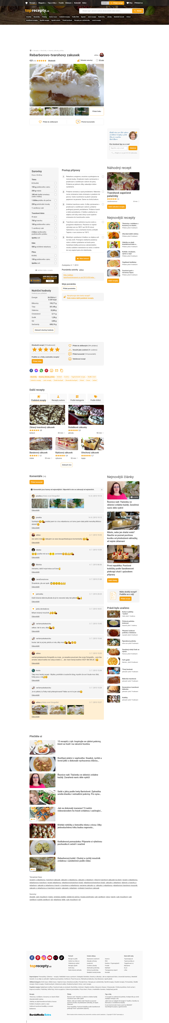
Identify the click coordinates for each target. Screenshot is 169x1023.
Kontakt (107, 972)
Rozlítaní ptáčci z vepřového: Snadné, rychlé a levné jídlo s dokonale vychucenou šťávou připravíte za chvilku (80, 761)
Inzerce (107, 959)
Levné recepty (96, 20)
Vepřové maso (61, 982)
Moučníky (37, 17)
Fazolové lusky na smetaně (61, 987)
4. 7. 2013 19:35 (95, 535)
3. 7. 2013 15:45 (95, 624)
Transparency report (111, 970)
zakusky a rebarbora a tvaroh (48, 885)
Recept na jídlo (72, 959)
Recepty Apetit (72, 965)
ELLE (125, 968)
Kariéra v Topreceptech (112, 963)
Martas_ (124, 662)
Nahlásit (107, 968)
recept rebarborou (54, 883)
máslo (50, 897)
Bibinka (39, 565)
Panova (124, 654)
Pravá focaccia (75, 979)
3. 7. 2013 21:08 (95, 579)
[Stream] (55, 957)
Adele (32, 458)
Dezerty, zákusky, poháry (56, 50)
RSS (106, 961)
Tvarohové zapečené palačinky (119, 194)
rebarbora (57, 900)
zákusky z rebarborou (104, 885)
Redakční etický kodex (94, 972)
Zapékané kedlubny (129, 262)
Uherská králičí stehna (130, 234)
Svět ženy (71, 968)
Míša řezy (51, 989)
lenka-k (32, 433)
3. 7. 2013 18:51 (95, 609)
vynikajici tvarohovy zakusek (88, 888)
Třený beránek (127, 669)
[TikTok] (61, 957)
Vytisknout (51, 370)
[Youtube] (49, 957)
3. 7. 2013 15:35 (95, 653)
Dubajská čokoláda (83, 976)
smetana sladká (60, 897)
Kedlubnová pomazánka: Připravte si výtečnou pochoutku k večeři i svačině (80, 842)
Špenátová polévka (129, 641)
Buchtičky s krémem (77, 987)
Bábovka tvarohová (129, 679)
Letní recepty (47, 380)
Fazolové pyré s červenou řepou (128, 272)
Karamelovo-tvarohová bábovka (130, 688)
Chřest (128, 17)
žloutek (32, 897)
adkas (96, 55)
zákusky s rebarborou (69, 880)
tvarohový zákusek (53, 880)
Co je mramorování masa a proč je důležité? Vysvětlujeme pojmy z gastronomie (118, 1005)
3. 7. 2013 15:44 (95, 638)
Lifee (125, 970)
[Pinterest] (37, 957)
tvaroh (113, 897)
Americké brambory (124, 976)
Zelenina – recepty (53, 976)
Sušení (94, 380)
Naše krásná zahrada (74, 970)
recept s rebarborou (129, 880)
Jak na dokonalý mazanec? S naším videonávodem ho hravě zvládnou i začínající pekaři (79, 811)
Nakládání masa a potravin (67, 976)
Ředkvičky (101, 17)
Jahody (109, 17)
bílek (63, 900)
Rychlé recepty (44, 20)
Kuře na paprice (60, 989)
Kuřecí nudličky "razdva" (127, 613)
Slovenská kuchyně (71, 380)
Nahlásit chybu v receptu (44, 270)
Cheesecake (111, 987)
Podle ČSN (75, 17)
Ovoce (88, 380)
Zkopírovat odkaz (61, 370)
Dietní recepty (39, 984)
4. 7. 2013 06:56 (95, 565)
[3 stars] (46, 349)
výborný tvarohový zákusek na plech (108, 880)
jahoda (71, 433)
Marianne (127, 965)
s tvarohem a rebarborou (69, 885)
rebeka (38, 550)
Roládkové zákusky (77, 427)
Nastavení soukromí (93, 959)
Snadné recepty (119, 982)
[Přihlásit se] (138, 3)
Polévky (44, 17)
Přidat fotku (96, 111)
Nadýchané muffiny (46, 987)
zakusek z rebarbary (69, 888)
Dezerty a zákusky (95, 976)
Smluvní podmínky (92, 970)
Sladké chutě (92, 377)
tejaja (83, 458)
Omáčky (28, 17)
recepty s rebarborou (37, 880)
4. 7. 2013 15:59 (95, 550)
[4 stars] (52, 349)
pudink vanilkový (43, 900)
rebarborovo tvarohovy (38, 883)
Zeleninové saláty (60, 984)
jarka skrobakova (42, 609)
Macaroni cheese (100, 987)
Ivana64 (124, 635)
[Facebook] (32, 957)
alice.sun (125, 643)
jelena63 (125, 671)
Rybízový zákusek (64, 452)
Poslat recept (56, 370)
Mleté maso (52, 982)
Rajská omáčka (89, 987)
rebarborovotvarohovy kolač (72, 883)
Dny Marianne (99, 979)
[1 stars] (34, 349)
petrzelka (39, 594)
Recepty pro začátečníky (82, 20)
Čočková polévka (121, 987)
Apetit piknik (108, 979)
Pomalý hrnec (83, 982)
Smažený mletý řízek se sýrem (130, 650)
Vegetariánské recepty (78, 377)
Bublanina (33, 1008)
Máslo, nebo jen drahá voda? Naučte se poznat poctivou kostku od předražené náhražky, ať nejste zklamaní (122, 537)
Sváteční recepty (64, 17)
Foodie (107, 965)
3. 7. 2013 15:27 (95, 702)
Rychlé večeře (55, 20)
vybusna (58, 458)
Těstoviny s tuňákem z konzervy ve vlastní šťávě (130, 225)
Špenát (83, 17)
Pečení (82, 380)
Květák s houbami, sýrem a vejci (128, 253)
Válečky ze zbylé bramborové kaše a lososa (129, 244)
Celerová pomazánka (72, 989)
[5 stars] (57, 349)
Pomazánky (42, 976)
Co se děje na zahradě (42, 979)
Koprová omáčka (35, 989)
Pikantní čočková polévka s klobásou (129, 632)
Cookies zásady (92, 965)
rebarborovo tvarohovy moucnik (125, 885)
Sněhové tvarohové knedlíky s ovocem (41, 1006)
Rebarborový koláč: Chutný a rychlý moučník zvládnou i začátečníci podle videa (79, 859)
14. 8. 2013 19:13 (95, 517)
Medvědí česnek (119, 17)
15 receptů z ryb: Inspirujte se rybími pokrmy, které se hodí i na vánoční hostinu (79, 742)
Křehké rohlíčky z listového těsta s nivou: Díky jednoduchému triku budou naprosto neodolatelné (80, 827)
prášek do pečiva (73, 897)
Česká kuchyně (67, 20)
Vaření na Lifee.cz (73, 961)
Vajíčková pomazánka (56, 979)
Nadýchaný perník (111, 989)
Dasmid (124, 625)
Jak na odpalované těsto (109, 976)
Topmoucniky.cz (129, 961)
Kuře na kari (131, 987)
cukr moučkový (41, 897)
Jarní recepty (92, 17)
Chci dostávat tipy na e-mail (119, 144)
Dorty (80, 984)
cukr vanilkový (99, 897)
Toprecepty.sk (128, 959)
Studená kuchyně (72, 984)
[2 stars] (40, 349)
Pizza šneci (83, 989)
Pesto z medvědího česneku (96, 989)
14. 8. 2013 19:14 (95, 496)
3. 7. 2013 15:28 (95, 688)
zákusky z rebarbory (85, 880)
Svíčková (67, 979)
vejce (108, 897)
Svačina (66, 377)
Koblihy (125, 698)
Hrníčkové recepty (32, 20)
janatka (48, 496)
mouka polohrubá (87, 897)
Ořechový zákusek (90, 452)
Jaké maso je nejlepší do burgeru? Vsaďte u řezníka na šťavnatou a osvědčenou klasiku (122, 1001)
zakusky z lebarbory (113, 883)
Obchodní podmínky (93, 968)
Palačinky (44, 989)
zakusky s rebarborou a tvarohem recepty (45, 888)
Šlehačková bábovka (87, 979)
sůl (52, 900)
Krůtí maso (44, 982)
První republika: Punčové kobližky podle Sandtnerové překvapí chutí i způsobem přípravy (120, 570)
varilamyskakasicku (43, 624)
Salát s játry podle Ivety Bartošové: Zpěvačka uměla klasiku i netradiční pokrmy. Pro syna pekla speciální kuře (79, 794)
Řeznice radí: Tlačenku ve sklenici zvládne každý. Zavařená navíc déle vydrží (78, 776)
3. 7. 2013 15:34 (95, 670)
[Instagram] (43, 957)
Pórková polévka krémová (128, 622)
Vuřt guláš (126, 660)
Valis (123, 616)
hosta (38, 670)
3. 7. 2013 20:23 (95, 594)
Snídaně (59, 377)
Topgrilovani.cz (129, 963)
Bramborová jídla (72, 982)
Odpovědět (35, 510)
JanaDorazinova (112, 201)
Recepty (36, 50)
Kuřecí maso (53, 17)
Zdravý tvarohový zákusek (42, 427)
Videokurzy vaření (73, 963)
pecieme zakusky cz (87, 885)
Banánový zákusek (39, 452)
